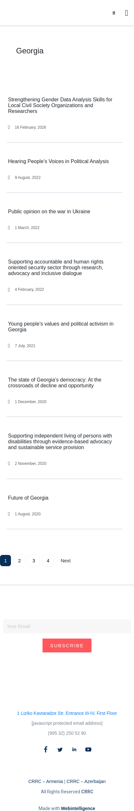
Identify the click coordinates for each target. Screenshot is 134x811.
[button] (114, 13)
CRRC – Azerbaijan (86, 781)
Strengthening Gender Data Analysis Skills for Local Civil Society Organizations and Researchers (60, 105)
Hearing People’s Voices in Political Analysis (58, 161)
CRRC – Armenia (45, 781)
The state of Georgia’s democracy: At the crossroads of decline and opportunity (54, 382)
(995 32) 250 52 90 (67, 733)
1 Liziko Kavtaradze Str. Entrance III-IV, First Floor (67, 713)
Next (66, 560)
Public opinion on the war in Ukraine (49, 211)
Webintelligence (78, 808)
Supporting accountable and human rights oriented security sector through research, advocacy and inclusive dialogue (55, 267)
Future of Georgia (28, 498)
